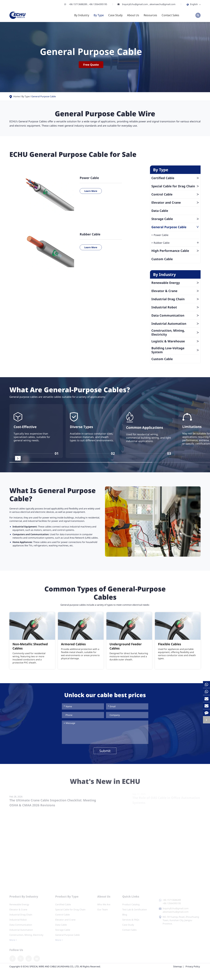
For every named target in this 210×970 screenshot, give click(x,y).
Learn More (90, 191)
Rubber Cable (90, 234)
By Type (99, 15)
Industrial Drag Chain (175, 299)
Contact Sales (170, 15)
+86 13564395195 (98, 4)
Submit (105, 750)
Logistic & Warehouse (175, 341)
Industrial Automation (175, 323)
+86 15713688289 (78, 4)
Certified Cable (175, 178)
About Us (133, 15)
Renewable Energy (175, 282)
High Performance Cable (175, 250)
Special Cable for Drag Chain (175, 186)
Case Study (115, 15)
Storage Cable (175, 218)
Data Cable (159, 210)
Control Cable (175, 194)
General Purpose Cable (43, 96)
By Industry (81, 15)
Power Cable (89, 178)
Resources (150, 15)
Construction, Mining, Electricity (175, 332)
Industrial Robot (175, 307)
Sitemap (177, 966)
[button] (18, 458)
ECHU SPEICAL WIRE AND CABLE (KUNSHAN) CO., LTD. (51, 966)
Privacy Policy (193, 966)
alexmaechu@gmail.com (162, 4)
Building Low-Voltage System (175, 350)
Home (16, 96)
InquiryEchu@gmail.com (135, 4)
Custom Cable (162, 259)
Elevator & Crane (175, 290)
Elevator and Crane (175, 202)
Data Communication (175, 315)
